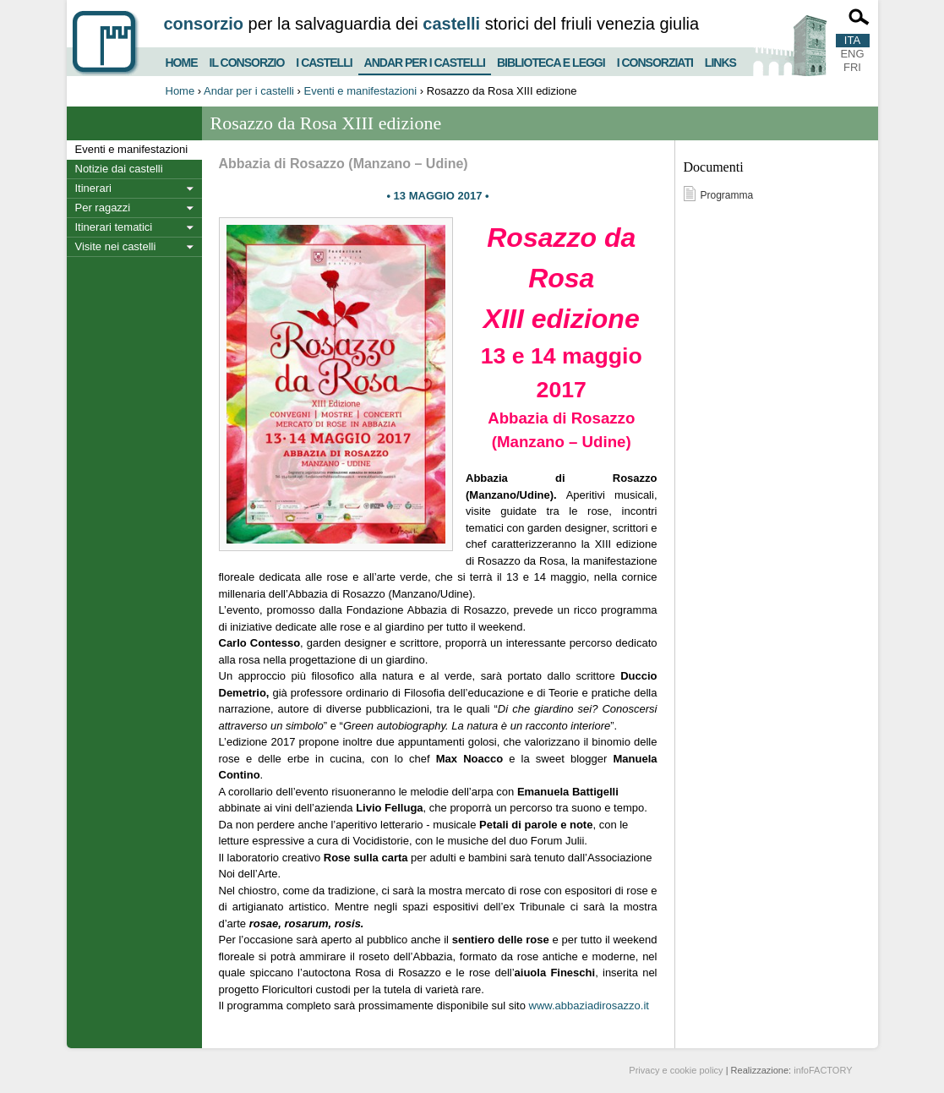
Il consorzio (247, 60)
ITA (852, 40)
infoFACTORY (823, 1070)
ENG (852, 53)
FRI (852, 67)
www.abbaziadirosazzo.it (589, 1005)
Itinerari (93, 188)
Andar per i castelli (424, 59)
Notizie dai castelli (119, 168)
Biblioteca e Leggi (551, 60)
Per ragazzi (103, 207)
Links (720, 60)
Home (182, 60)
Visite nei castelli (115, 246)
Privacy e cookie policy (676, 1070)
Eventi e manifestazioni (360, 91)
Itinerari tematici (114, 227)
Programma (727, 195)
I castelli (324, 60)
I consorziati (655, 60)
